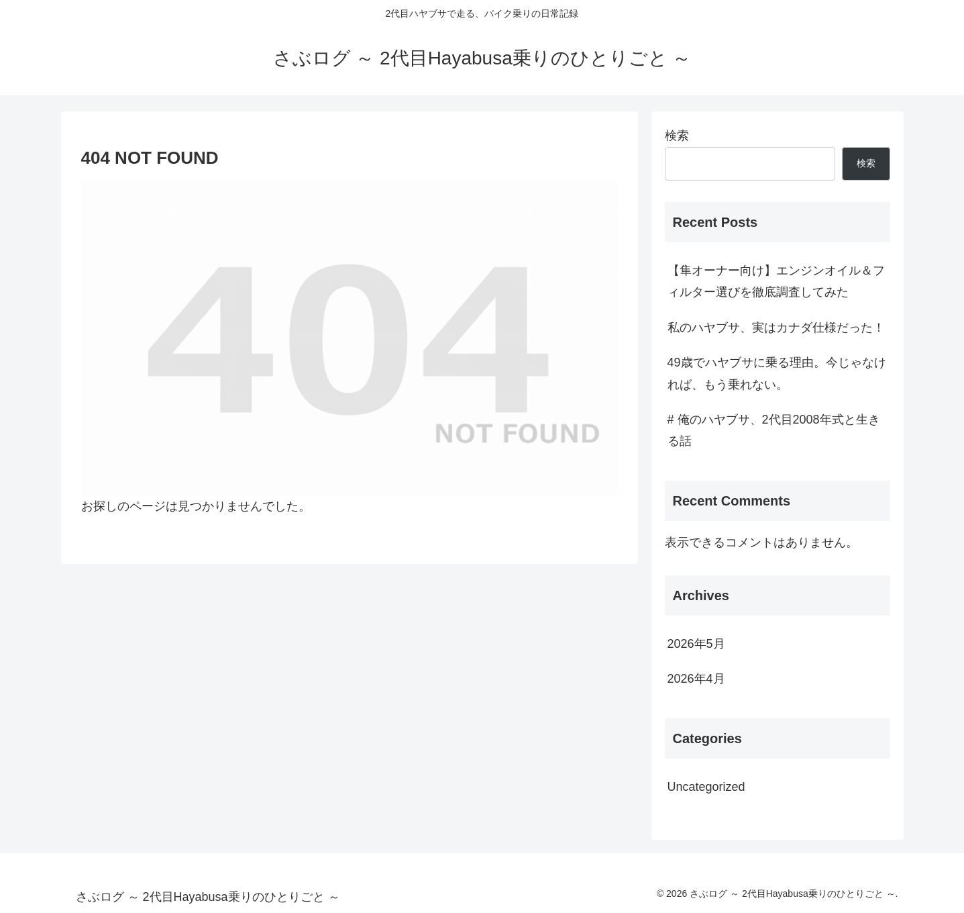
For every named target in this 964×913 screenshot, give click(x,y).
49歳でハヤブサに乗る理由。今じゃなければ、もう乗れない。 (776, 373)
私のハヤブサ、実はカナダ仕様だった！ (776, 327)
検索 (677, 135)
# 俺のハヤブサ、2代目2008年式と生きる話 (773, 430)
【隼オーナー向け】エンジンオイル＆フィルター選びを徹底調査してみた (776, 281)
